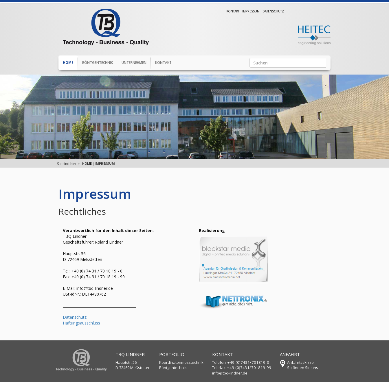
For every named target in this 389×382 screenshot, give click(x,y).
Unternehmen (134, 62)
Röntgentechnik (97, 62)
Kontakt (232, 11)
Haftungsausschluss (81, 323)
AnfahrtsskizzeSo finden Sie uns (302, 365)
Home (68, 62)
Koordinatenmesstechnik (181, 362)
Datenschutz (273, 11)
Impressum (251, 11)
